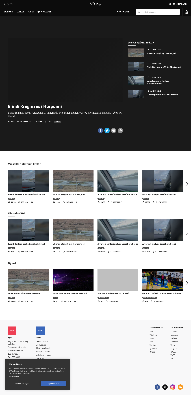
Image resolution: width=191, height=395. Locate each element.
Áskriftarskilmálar (43, 355)
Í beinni (30, 12)
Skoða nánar (14, 377)
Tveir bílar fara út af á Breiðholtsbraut (164, 67)
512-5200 (44, 342)
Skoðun (152, 345)
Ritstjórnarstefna (43, 352)
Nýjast (12, 263)
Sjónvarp (153, 349)
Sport (151, 338)
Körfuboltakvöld (149, 298)
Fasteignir (174, 335)
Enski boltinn (103, 298)
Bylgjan (173, 349)
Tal (171, 359)
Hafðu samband (42, 348)
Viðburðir (174, 342)
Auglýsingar (41, 345)
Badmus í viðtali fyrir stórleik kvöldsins (161, 293)
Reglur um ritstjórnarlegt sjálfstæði (18, 343)
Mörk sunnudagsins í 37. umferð (113, 293)
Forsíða (8, 4)
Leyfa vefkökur (53, 384)
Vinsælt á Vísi (16, 213)
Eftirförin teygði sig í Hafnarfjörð (161, 54)
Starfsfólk (40, 359)
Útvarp (152, 352)
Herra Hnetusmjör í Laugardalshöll (70, 293)
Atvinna (173, 338)
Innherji (173, 332)
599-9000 (16, 357)
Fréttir (57, 122)
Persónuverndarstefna (17, 347)
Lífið (55, 298)
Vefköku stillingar (22, 384)
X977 (172, 355)
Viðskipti (153, 335)
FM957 (173, 352)
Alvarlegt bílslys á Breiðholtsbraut (162, 95)
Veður (172, 345)
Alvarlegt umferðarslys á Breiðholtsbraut (117, 194)
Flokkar (20, 12)
